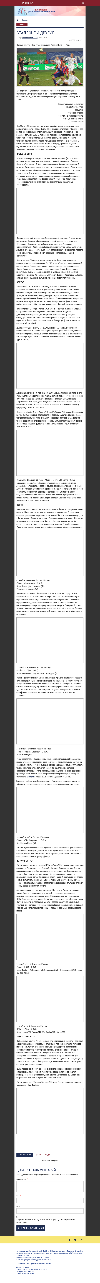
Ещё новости (24, 1154)
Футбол (22, 25)
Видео (48, 1154)
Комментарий (21, 1179)
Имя (17, 1196)
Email (18, 1206)
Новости (25, 20)
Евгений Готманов (30, 38)
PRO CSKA (27, 3)
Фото (38, 1154)
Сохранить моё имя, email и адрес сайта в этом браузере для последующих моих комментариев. (45, 1221)
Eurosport (31, 776)
